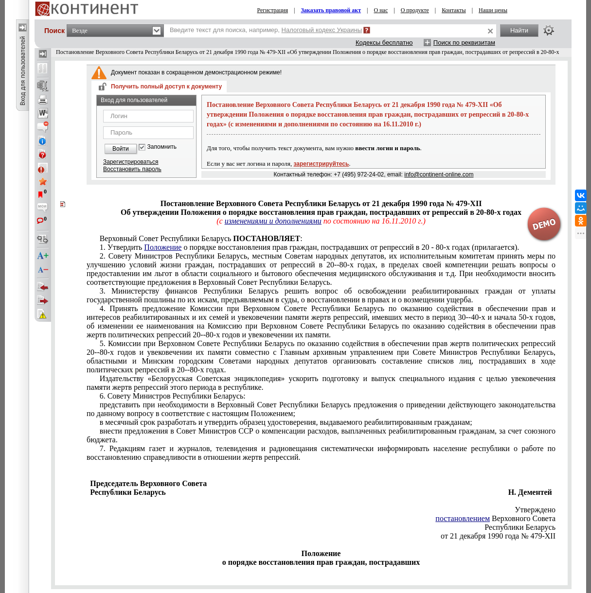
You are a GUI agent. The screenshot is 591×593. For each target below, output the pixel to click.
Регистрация (272, 10)
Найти (519, 30)
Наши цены (493, 10)
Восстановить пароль (132, 169)
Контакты (454, 10)
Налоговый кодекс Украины (322, 30)
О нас (381, 10)
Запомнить (162, 147)
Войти (120, 148)
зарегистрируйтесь (321, 163)
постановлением (462, 518)
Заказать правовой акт (331, 10)
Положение (162, 247)
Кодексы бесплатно (384, 42)
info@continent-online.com (438, 174)
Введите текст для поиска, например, (266, 30)
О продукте (415, 10)
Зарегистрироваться (130, 161)
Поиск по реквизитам (464, 42)
